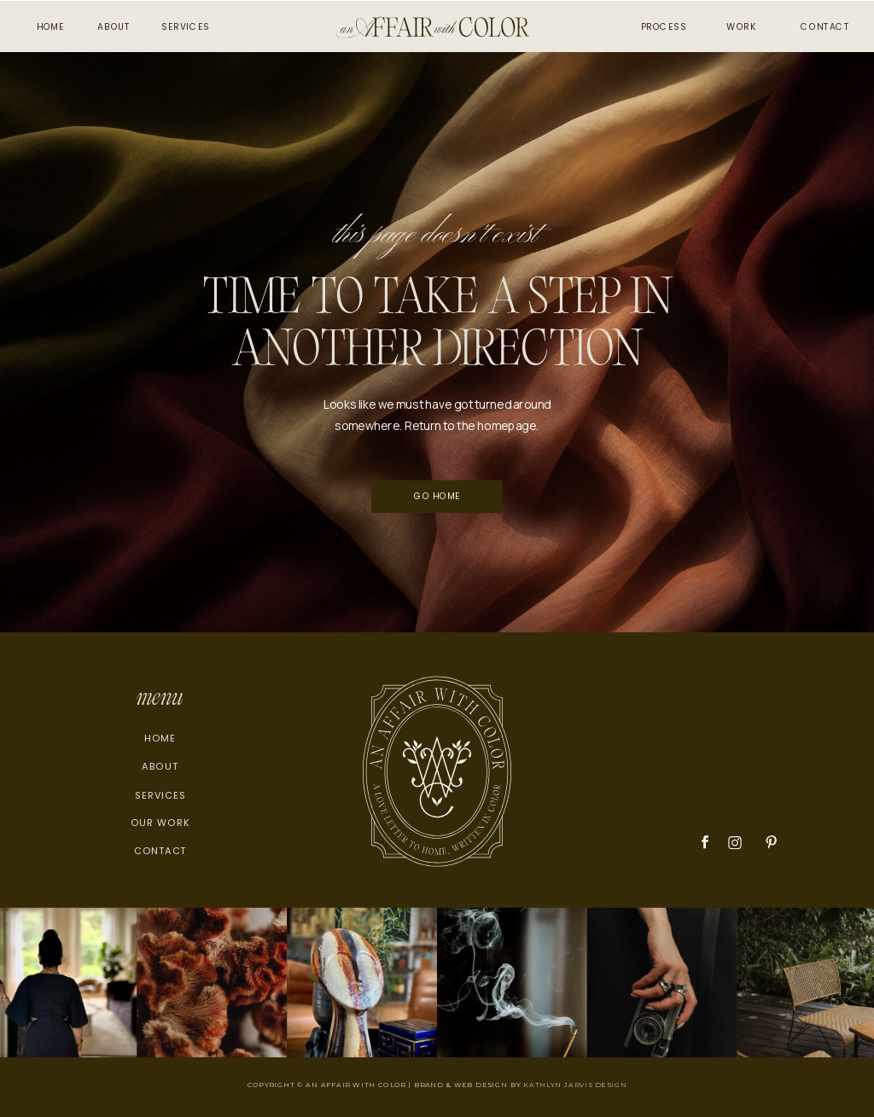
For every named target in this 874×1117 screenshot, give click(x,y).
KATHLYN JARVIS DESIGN (574, 1084)
